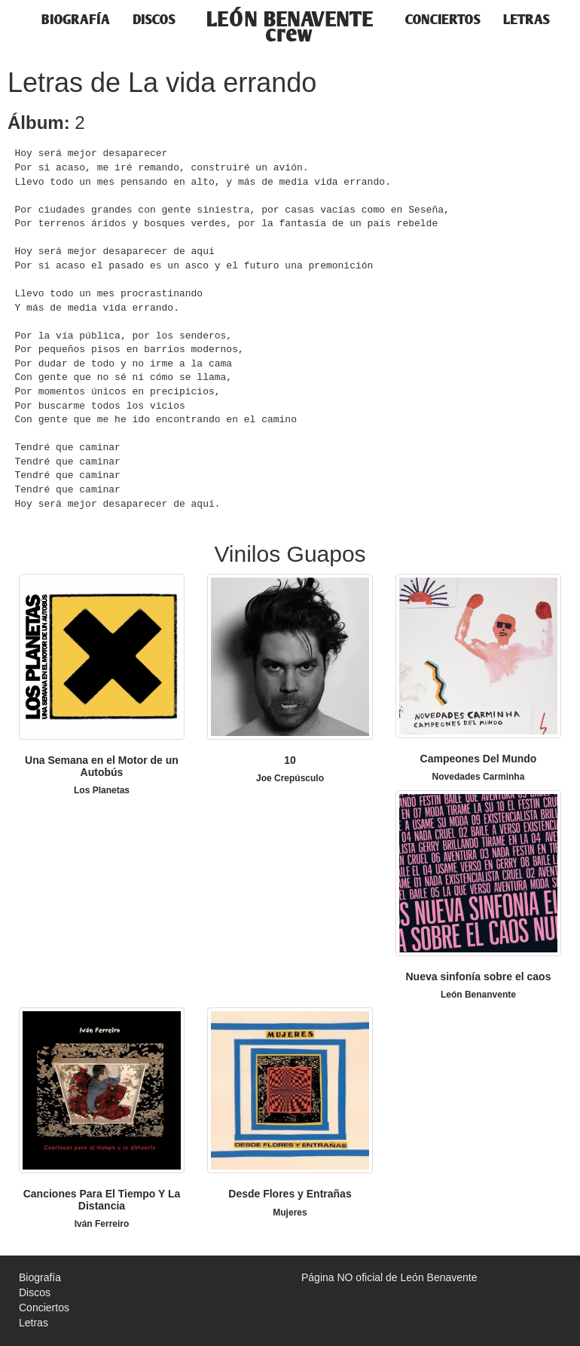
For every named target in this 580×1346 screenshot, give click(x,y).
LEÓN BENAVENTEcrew (290, 22)
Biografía (75, 19)
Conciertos (443, 19)
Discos (154, 19)
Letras (526, 19)
